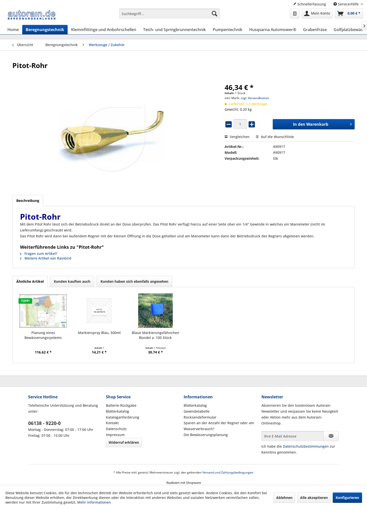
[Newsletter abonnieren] (331, 436)
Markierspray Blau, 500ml (99, 332)
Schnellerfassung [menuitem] (309, 4)
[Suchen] (214, 13)
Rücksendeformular (200, 417)
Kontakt (112, 423)
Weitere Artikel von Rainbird (45, 258)
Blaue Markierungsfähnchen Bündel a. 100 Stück (155, 335)
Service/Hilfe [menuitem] (346, 4)
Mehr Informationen (94, 502)
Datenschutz (116, 428)
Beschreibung (27, 200)
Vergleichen (237, 136)
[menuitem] (169, 13)
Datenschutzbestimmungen (306, 446)
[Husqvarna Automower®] (273, 29)
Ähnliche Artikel (30, 281)
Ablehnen (284, 497)
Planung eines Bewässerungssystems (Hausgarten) (43, 335)
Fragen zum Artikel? (38, 253)
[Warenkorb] (349, 13)
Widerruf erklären (124, 442)
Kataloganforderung (122, 417)
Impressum (115, 434)
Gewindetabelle (197, 411)
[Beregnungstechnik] (45, 29)
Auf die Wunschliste (275, 136)
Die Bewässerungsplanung (206, 434)
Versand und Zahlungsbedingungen (227, 472)
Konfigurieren (347, 497)
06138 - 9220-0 (44, 423)
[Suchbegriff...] (169, 13)
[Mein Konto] (317, 13)
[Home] (13, 29)
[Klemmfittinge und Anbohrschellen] (104, 29)
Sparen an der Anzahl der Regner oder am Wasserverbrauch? (219, 426)
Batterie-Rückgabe (121, 405)
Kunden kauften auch (72, 281)
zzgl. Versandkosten (255, 98)
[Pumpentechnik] (227, 29)
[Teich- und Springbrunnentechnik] (174, 29)
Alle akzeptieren (314, 497)
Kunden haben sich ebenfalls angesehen (134, 281)
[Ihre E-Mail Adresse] (292, 436)
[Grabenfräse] (315, 29)
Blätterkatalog (117, 411)
